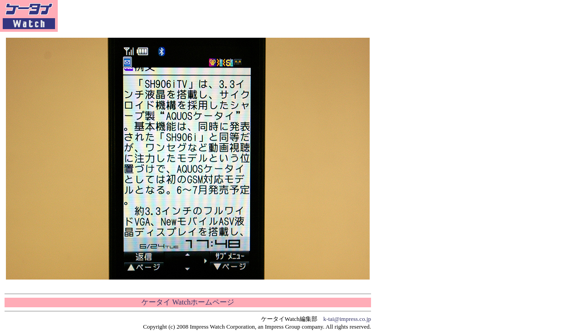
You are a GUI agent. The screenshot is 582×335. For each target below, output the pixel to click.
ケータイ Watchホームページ (187, 302)
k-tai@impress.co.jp (347, 318)
